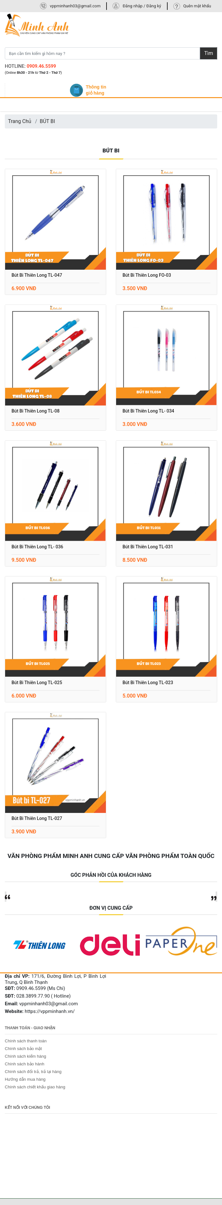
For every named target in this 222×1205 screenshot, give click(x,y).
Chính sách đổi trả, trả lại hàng (33, 1071)
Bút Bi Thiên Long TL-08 (35, 410)
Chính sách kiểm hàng (25, 1056)
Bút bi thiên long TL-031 (148, 546)
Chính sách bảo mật (23, 1048)
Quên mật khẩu (197, 6)
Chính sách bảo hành (24, 1064)
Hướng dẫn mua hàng (25, 1079)
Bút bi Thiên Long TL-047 (37, 275)
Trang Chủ (19, 121)
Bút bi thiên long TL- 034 (148, 410)
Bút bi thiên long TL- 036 (37, 546)
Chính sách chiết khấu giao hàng (35, 1087)
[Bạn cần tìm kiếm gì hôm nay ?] (102, 53)
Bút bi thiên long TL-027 (37, 818)
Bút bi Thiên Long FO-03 (147, 275)
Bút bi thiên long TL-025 (37, 682)
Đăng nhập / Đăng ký (142, 6)
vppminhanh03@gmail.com (75, 6)
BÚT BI (47, 121)
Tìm (208, 53)
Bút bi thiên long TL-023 (148, 682)
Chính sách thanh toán (26, 1041)
